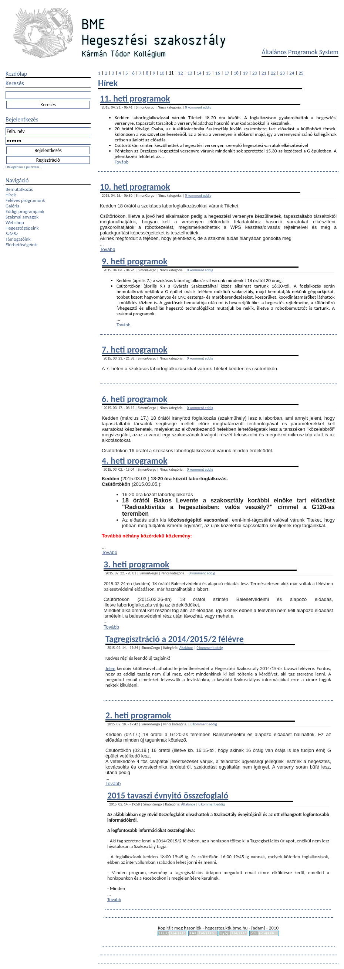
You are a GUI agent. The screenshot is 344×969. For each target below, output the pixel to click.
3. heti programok (136, 564)
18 (236, 73)
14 (198, 73)
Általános (274, 52)
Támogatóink (18, 239)
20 (254, 73)
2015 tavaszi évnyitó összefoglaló (167, 795)
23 (282, 73)
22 (273, 73)
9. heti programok (134, 261)
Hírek (11, 194)
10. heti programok (135, 186)
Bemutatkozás (19, 189)
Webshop (15, 222)
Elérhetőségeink (21, 244)
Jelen (110, 668)
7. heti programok (134, 349)
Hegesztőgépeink (22, 228)
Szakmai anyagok (22, 217)
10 (161, 73)
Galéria (13, 206)
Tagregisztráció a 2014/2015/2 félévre (174, 638)
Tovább (122, 162)
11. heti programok (135, 98)
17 (227, 73)
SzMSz (12, 233)
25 (301, 73)
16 (217, 73)
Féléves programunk (25, 200)
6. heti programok (134, 399)
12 (180, 73)
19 (245, 73)
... (162, 156)
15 (208, 73)
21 (264, 73)
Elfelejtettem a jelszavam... (23, 167)
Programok (303, 52)
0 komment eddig (198, 107)
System (328, 52)
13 (189, 73)
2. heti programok (138, 715)
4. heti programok (134, 460)
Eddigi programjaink (25, 211)
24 (291, 73)
